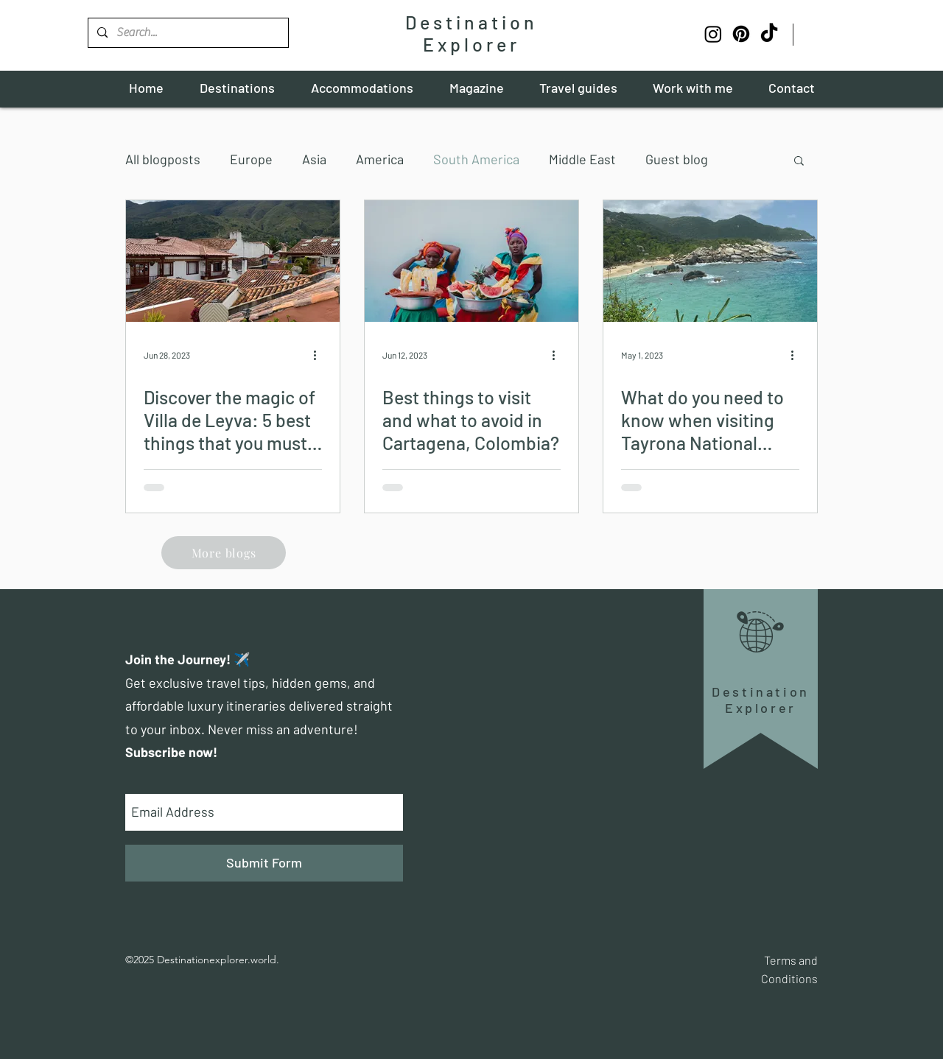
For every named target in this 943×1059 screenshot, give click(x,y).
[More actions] (320, 355)
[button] (799, 161)
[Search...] (186, 32)
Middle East (582, 159)
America (380, 159)
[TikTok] (769, 34)
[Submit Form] (264, 863)
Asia (314, 159)
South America (476, 159)
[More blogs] (223, 552)
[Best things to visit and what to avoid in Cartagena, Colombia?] (471, 261)
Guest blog (676, 159)
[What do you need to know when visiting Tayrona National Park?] (710, 261)
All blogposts (162, 159)
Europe (251, 159)
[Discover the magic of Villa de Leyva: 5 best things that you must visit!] (233, 261)
